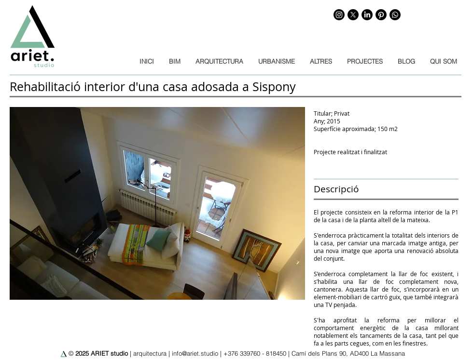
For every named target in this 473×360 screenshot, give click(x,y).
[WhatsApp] (395, 14)
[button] (157, 203)
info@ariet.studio (195, 353)
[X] (353, 14)
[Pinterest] (381, 14)
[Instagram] (339, 14)
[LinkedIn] (367, 14)
